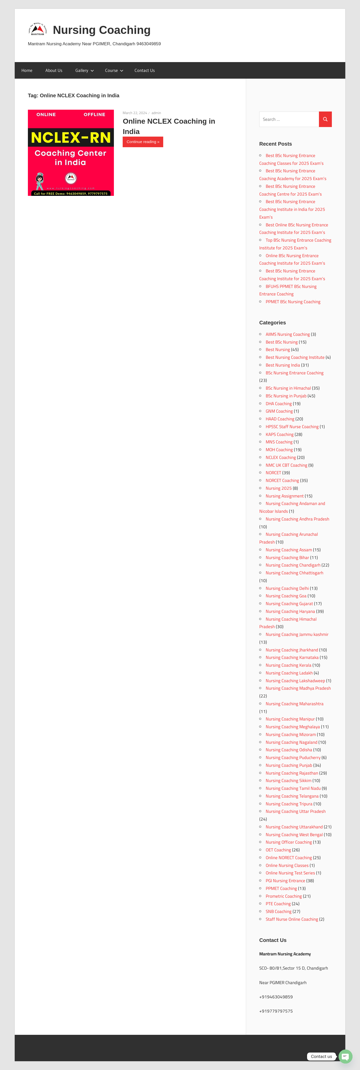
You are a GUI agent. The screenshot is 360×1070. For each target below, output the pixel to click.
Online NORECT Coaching (289, 857)
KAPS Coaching (280, 434)
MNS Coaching (279, 442)
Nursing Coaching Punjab (289, 765)
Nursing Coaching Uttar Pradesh (296, 811)
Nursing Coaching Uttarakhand (294, 827)
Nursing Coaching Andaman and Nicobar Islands (292, 507)
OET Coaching (278, 850)
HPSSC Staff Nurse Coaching (292, 426)
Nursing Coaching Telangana (292, 796)
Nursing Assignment (285, 496)
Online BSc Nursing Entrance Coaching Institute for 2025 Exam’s (292, 259)
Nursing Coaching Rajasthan (292, 773)
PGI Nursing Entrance (285, 880)
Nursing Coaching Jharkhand (292, 650)
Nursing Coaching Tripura (289, 804)
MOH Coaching (279, 449)
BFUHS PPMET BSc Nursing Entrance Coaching (288, 290)
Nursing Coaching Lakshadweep (295, 681)
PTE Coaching (278, 904)
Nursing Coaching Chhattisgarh (294, 573)
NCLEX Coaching (281, 457)
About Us (53, 70)
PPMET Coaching (281, 888)
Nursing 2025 (279, 488)
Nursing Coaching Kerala (288, 665)
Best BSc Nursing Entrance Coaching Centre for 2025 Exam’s (290, 190)
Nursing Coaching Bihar (287, 557)
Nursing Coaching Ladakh (289, 673)
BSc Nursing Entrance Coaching (295, 373)
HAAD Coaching (280, 419)
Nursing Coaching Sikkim (288, 780)
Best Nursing (278, 349)
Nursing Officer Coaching (289, 842)
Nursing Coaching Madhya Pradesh (298, 688)
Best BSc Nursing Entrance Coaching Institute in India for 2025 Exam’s (292, 209)
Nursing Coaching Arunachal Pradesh (288, 538)
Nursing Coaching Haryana (290, 611)
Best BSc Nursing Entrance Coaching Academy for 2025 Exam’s (292, 175)
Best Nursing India (283, 365)
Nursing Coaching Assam (289, 550)
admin (156, 112)
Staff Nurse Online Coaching (292, 919)
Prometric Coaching (284, 896)
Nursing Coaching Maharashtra (295, 704)
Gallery (84, 70)
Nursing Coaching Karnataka (292, 657)
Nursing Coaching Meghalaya (293, 727)
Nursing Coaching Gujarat (289, 603)
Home (26, 70)
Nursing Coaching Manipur (290, 719)
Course (114, 70)
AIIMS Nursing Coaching (288, 334)
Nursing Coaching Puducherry (293, 757)
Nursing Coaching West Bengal (294, 834)
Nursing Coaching (102, 30)
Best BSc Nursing (282, 342)
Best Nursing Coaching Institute (295, 357)
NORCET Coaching (282, 480)
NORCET (273, 473)
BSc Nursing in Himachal (288, 388)
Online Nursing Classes (287, 865)
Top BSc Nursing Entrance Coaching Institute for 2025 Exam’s (295, 244)
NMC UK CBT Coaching (286, 465)
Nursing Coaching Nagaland (291, 742)
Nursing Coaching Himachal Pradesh (288, 623)
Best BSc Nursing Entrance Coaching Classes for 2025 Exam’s (291, 159)
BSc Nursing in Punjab (286, 396)
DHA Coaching (279, 403)
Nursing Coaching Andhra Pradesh (297, 519)
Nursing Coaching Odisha (289, 750)
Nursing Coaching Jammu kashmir (297, 634)
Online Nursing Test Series (290, 873)
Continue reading (141, 141)
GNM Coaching (279, 411)
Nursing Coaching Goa (286, 596)
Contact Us (145, 70)
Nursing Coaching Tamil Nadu (293, 788)
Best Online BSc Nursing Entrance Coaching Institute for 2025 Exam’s (293, 229)
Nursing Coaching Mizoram (291, 734)
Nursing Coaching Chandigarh (293, 565)
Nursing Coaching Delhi (287, 588)
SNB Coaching (279, 911)
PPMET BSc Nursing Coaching (293, 302)
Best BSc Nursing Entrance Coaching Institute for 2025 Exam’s (292, 275)
